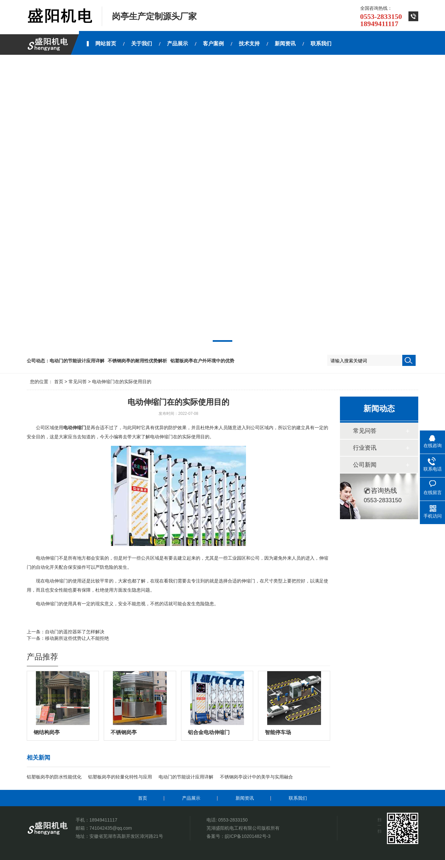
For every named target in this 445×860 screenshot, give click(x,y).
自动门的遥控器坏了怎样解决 (74, 631)
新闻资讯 (245, 798)
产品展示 (191, 798)
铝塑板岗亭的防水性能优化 (54, 776)
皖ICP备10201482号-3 (247, 836)
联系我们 (298, 798)
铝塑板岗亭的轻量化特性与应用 (120, 776)
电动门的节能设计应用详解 (77, 360)
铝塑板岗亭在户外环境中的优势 (202, 360)
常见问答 (78, 381)
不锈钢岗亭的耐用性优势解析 (137, 360)
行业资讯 (364, 448)
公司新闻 (364, 464)
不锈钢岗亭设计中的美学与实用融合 (256, 776)
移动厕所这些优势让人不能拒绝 (77, 638)
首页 (58, 381)
